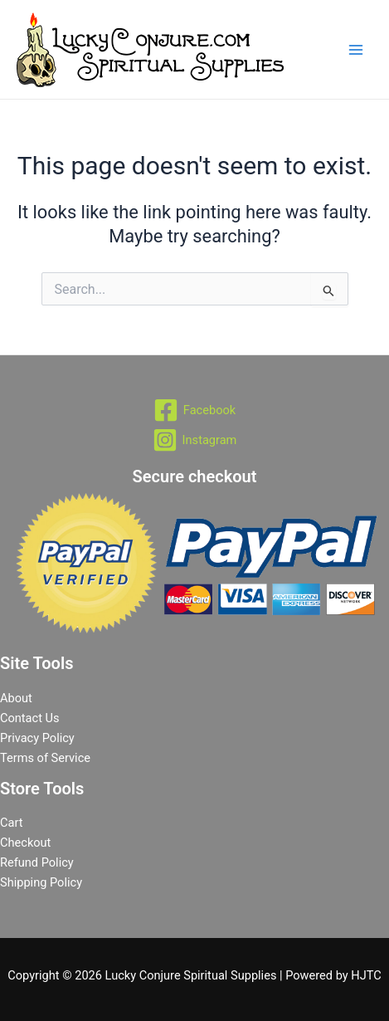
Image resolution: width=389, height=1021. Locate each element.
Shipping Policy (41, 882)
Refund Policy (37, 862)
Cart (11, 822)
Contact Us (30, 718)
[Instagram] (194, 439)
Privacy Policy (37, 737)
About (16, 698)
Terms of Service (45, 757)
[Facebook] (194, 410)
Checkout (25, 842)
